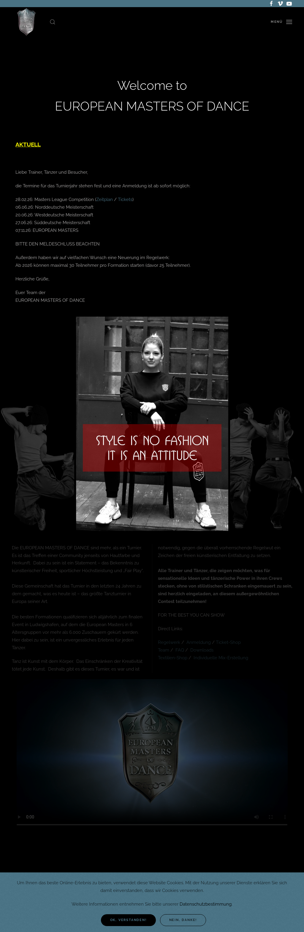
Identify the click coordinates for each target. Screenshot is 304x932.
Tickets (125, 199)
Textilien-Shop (172, 657)
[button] (53, 22)
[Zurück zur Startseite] (26, 22)
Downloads (201, 650)
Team (164, 650)
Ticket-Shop (228, 642)
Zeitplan (104, 199)
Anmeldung (198, 642)
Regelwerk (169, 642)
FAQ (180, 650)
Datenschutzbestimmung (206, 904)
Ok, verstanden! (128, 920)
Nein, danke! (183, 920)
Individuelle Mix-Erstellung (221, 657)
